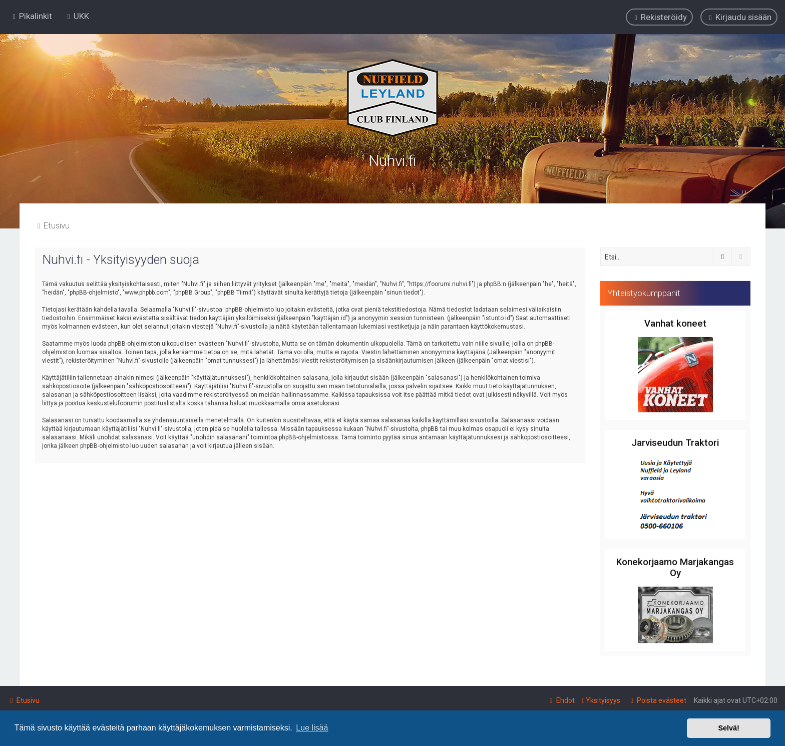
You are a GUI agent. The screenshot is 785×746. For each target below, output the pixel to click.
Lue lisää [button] (312, 727)
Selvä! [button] (728, 728)
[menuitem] (77, 15)
